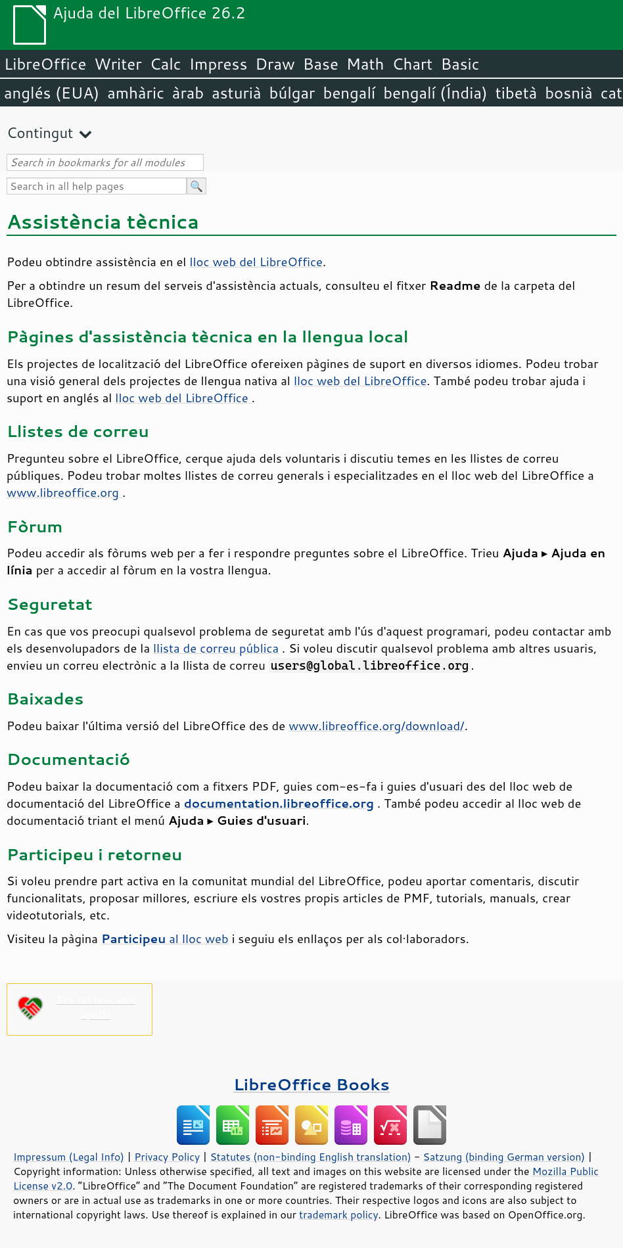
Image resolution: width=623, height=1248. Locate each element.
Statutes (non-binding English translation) (310, 1156)
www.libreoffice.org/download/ (376, 725)
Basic (459, 64)
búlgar (292, 92)
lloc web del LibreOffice (255, 261)
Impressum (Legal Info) (68, 1156)
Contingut (40, 132)
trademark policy (338, 1214)
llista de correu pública (216, 648)
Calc (165, 64)
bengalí (349, 92)
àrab (188, 92)
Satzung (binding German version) (504, 1156)
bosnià (568, 92)
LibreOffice (45, 64)
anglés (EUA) (51, 92)
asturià (236, 92)
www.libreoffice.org (64, 492)
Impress (218, 64)
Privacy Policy (167, 1156)
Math (365, 64)
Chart (412, 64)
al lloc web (165, 938)
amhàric (135, 92)
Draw (274, 64)
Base (320, 64)
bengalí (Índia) (435, 92)
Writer (117, 64)
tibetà (517, 92)
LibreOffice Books (311, 1084)
